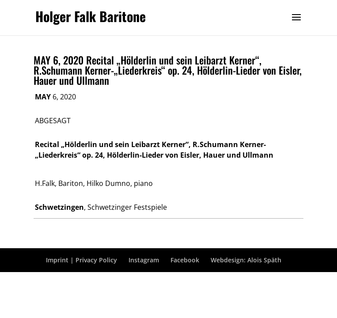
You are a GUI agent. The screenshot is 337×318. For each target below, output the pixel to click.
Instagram (144, 260)
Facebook (184, 260)
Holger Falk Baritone (90, 16)
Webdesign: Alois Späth (246, 260)
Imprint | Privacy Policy (81, 260)
